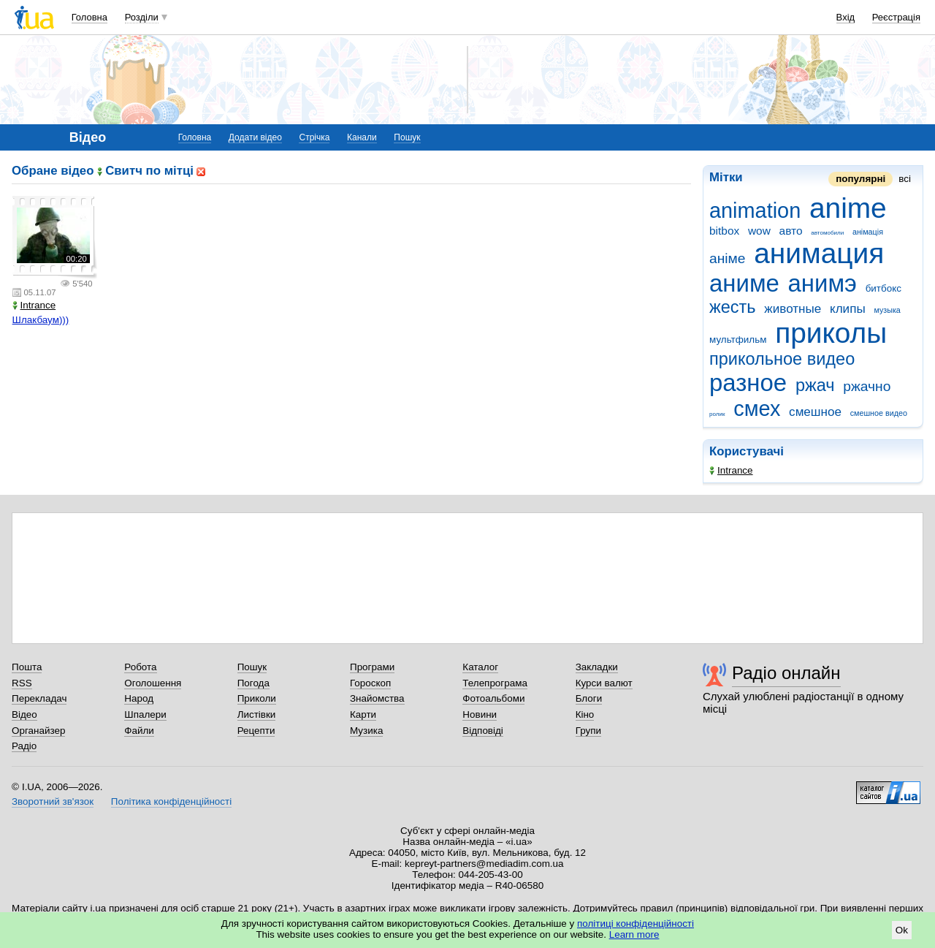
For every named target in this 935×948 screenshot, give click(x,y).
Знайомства (377, 698)
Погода (253, 683)
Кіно (585, 714)
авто (791, 230)
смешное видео (878, 413)
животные (792, 309)
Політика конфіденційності (171, 801)
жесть (732, 306)
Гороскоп (370, 683)
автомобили (827, 233)
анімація (867, 231)
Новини (479, 714)
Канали (362, 137)
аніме (727, 258)
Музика (366, 730)
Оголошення (152, 683)
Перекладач (39, 698)
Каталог (480, 666)
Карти (363, 714)
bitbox (724, 230)
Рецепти (256, 730)
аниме (744, 283)
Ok (902, 930)
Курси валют (604, 683)
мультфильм (737, 339)
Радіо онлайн (786, 673)
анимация (819, 253)
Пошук (407, 137)
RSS (22, 683)
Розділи (142, 17)
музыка (887, 310)
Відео (24, 714)
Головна (89, 17)
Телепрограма (494, 683)
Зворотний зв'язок (53, 801)
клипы (848, 309)
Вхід (845, 17)
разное (748, 382)
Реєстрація (896, 17)
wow (759, 230)
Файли (139, 730)
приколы (831, 333)
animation (755, 210)
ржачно (866, 386)
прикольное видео (782, 358)
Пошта (27, 666)
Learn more (634, 934)
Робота (140, 666)
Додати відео (255, 137)
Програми (372, 666)
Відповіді (482, 730)
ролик (717, 414)
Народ (138, 698)
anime (848, 208)
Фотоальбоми (493, 698)
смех (756, 408)
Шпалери (145, 714)
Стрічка (314, 137)
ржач (815, 385)
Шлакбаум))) (40, 319)
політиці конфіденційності (635, 923)
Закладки (597, 666)
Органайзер (38, 730)
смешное (815, 412)
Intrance (731, 470)
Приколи (256, 698)
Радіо (24, 745)
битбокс (883, 288)
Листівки (256, 714)
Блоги (589, 698)
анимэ (822, 283)
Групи (588, 730)
